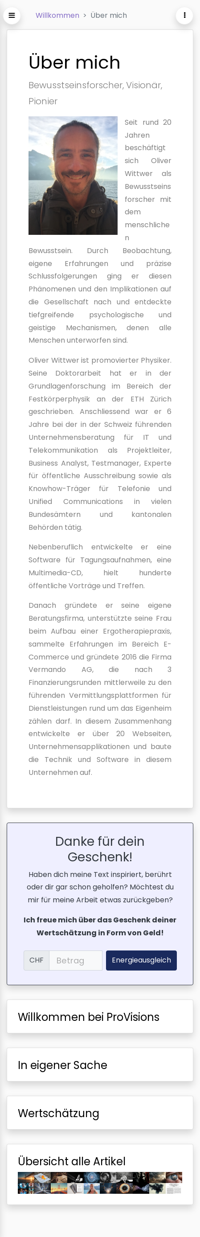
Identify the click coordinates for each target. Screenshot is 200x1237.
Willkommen (57, 15)
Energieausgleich (141, 960)
